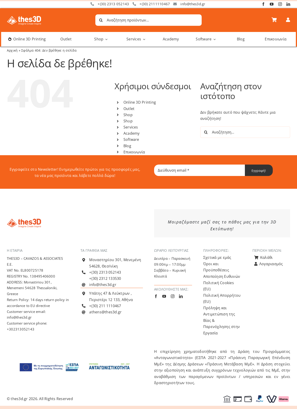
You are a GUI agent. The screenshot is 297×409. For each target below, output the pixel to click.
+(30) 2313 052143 (113, 4)
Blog (127, 145)
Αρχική (12, 50)
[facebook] (263, 4)
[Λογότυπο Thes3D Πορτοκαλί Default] (24, 220)
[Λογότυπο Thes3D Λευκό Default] (24, 17)
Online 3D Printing (139, 102)
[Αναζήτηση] (101, 20)
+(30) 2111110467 (154, 4)
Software (131, 139)
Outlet (128, 108)
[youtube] (271, 4)
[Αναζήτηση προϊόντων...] (148, 20)
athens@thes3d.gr (105, 312)
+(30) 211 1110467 (105, 305)
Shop (128, 114)
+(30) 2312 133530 (105, 278)
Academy (131, 133)
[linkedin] (288, 4)
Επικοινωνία (134, 152)
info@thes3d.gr (192, 4)
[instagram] (280, 4)
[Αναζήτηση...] (245, 132)
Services (130, 127)
